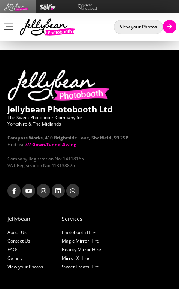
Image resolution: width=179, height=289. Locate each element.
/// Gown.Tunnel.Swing (50, 144)
